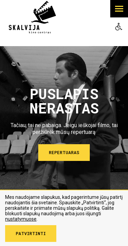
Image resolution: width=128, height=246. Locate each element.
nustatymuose (21, 219)
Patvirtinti (31, 233)
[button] (119, 8)
